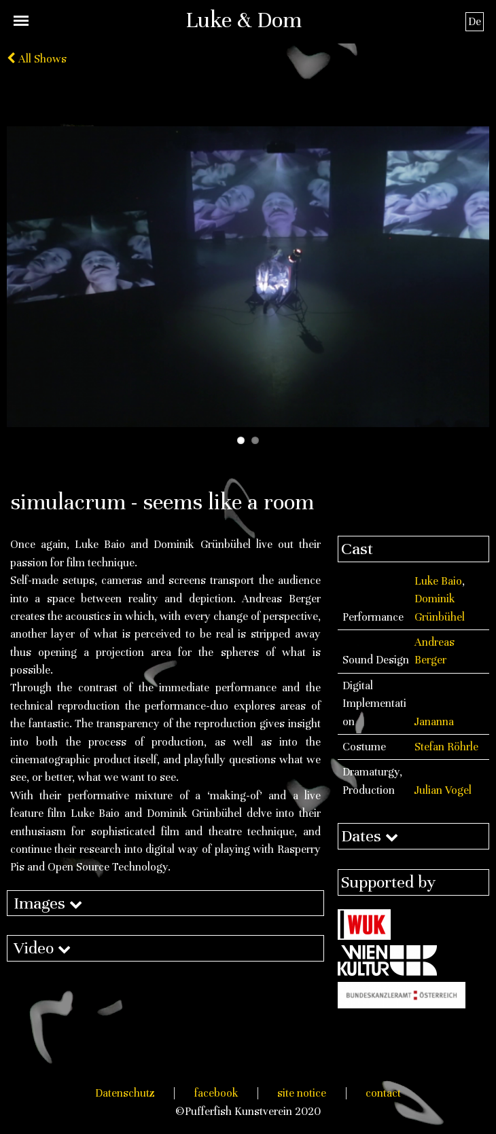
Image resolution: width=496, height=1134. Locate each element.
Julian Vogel (443, 790)
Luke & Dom (243, 19)
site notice (301, 1093)
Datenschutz (125, 1093)
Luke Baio (438, 581)
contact (383, 1093)
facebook (216, 1093)
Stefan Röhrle (446, 746)
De (474, 21)
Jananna (434, 721)
